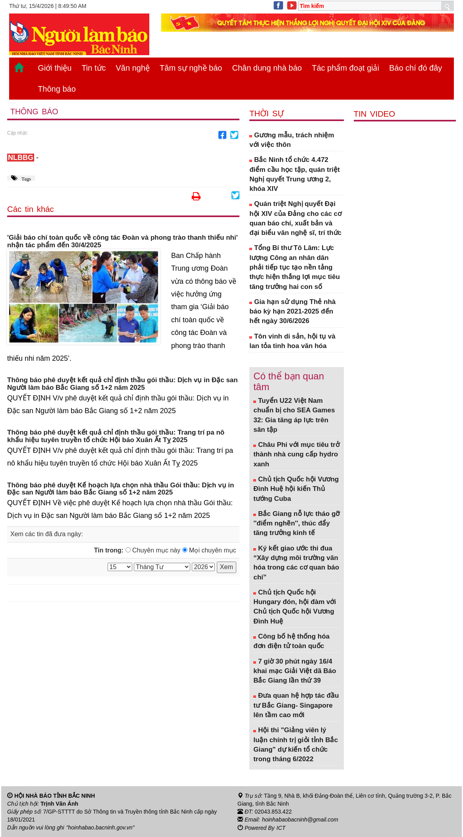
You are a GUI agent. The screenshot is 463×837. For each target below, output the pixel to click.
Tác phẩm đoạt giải (345, 67)
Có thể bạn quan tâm (288, 381)
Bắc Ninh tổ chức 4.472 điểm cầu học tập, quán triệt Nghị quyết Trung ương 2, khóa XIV (294, 174)
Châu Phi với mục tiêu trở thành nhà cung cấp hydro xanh (296, 454)
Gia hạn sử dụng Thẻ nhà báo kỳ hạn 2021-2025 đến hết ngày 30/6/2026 (292, 311)
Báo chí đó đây (415, 67)
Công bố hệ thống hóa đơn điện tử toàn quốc (291, 641)
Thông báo (57, 89)
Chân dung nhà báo (267, 67)
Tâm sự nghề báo (191, 67)
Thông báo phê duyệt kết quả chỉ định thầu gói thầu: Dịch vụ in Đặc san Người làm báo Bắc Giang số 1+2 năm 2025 (122, 384)
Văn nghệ (133, 67)
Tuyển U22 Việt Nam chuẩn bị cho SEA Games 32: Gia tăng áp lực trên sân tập (294, 415)
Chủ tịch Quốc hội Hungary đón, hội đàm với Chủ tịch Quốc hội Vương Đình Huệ (294, 607)
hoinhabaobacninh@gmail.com (300, 819)
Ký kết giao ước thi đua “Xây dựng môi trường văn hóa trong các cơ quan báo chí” (296, 563)
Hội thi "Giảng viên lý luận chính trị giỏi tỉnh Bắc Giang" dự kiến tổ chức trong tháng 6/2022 (295, 744)
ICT (281, 827)
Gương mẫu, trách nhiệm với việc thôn (291, 139)
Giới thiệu (54, 67)
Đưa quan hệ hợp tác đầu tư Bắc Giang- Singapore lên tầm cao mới (296, 705)
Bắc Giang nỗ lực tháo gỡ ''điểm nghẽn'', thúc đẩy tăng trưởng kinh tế (296, 523)
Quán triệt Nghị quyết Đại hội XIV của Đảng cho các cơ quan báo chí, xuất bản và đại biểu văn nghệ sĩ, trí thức (295, 218)
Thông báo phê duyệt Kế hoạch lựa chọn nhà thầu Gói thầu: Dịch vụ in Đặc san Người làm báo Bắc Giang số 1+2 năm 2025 (120, 489)
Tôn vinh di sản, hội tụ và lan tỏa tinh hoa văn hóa (292, 341)
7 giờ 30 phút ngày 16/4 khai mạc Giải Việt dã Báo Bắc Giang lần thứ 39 (294, 671)
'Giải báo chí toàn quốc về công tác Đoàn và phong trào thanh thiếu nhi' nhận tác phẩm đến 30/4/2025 (122, 241)
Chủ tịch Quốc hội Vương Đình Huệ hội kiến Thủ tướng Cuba (296, 488)
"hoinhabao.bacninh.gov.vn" (100, 827)
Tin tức (93, 67)
